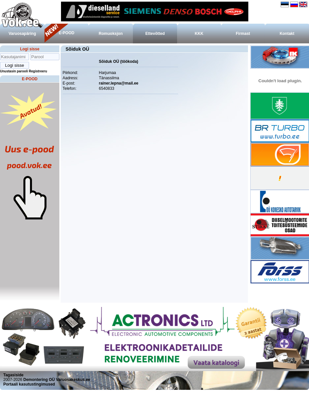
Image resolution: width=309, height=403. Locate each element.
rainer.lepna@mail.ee (119, 83)
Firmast (243, 33)
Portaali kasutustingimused (29, 384)
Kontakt (287, 33)
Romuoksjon (111, 33)
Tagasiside (13, 375)
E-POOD (66, 33)
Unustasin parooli (14, 71)
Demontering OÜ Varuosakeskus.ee (56, 379)
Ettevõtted (155, 33)
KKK (199, 33)
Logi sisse (30, 49)
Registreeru (38, 71)
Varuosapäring (22, 33)
